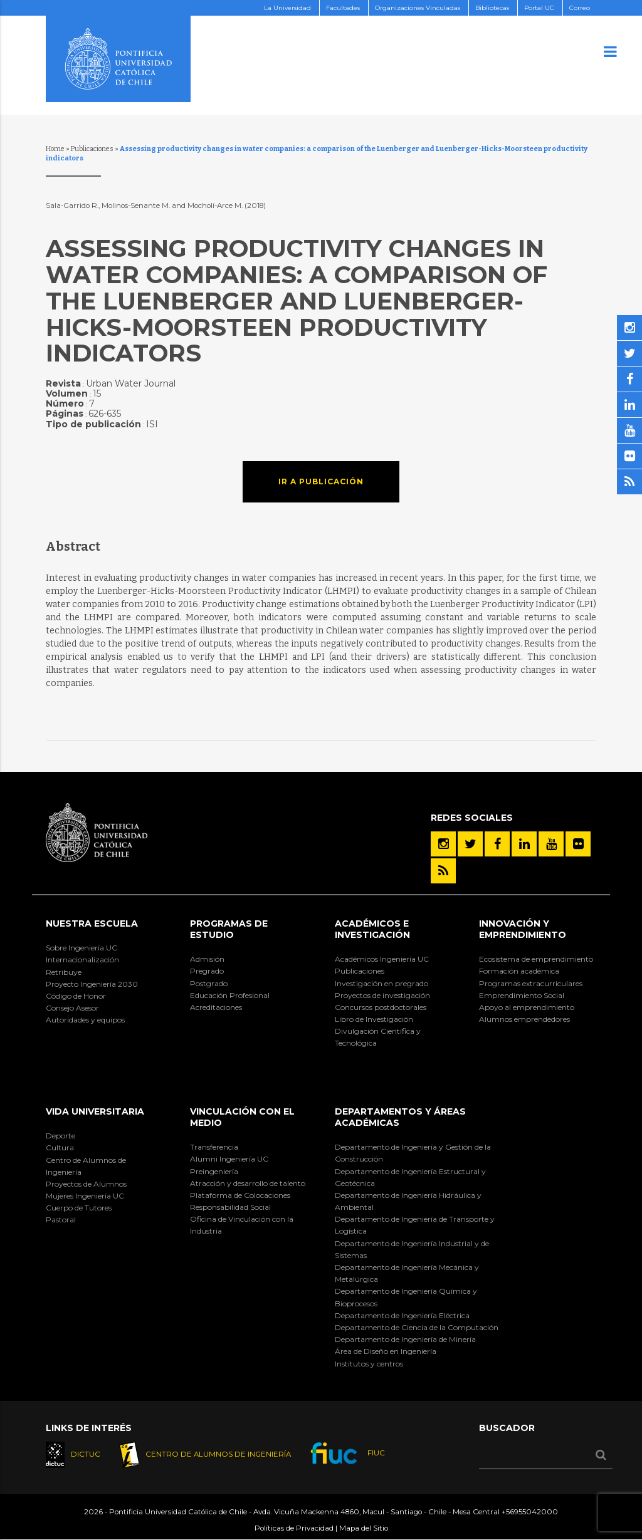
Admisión (207, 959)
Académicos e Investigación (372, 929)
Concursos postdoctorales (380, 1007)
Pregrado (207, 971)
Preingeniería (214, 1171)
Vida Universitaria (95, 1111)
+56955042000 (530, 1511)
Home (55, 149)
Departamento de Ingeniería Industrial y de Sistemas (412, 1249)
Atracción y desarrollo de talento (247, 1183)
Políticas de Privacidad (294, 1528)
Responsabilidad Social (230, 1207)
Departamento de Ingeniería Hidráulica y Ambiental (408, 1201)
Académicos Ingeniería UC (382, 959)
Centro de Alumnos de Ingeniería (86, 1166)
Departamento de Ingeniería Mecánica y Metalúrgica (407, 1273)
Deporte (60, 1135)
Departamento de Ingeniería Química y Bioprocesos (406, 1297)
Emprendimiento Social (521, 995)
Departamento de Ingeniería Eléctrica (402, 1315)
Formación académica (519, 971)
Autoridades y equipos (85, 1019)
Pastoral (61, 1219)
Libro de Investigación (374, 1019)
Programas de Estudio (229, 929)
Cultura (60, 1147)
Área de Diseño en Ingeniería (385, 1351)
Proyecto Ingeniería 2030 (92, 984)
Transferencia (214, 1147)
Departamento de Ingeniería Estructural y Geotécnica (410, 1177)
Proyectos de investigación (382, 995)
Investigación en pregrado (381, 983)
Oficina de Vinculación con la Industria (241, 1225)
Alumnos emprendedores (524, 1019)
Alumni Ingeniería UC (229, 1158)
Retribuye (64, 972)
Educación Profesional (230, 995)
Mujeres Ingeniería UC (85, 1195)
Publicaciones (92, 149)
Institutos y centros (369, 1363)
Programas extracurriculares (530, 983)
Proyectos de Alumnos (86, 1184)
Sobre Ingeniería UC (81, 947)
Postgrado (209, 983)
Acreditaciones (216, 1007)
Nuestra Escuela (92, 923)
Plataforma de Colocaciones (240, 1195)
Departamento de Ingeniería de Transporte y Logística (415, 1225)
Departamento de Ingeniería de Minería (405, 1339)
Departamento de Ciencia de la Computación (416, 1327)
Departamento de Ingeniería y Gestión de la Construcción (413, 1152)
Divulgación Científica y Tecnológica (378, 1037)
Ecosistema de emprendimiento (536, 959)
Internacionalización (82, 959)
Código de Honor (76, 996)
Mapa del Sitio (363, 1528)
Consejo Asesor (72, 1007)
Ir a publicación (321, 481)
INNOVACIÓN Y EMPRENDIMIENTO (522, 929)
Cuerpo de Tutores (79, 1207)
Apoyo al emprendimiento (526, 1007)
